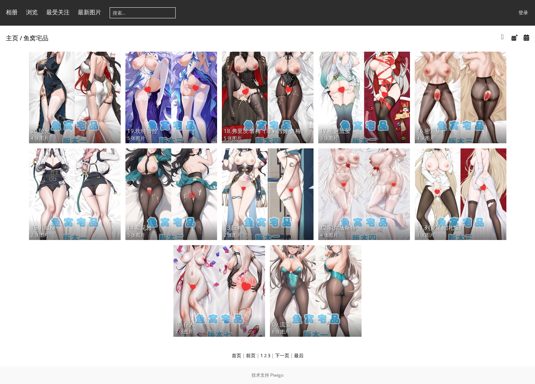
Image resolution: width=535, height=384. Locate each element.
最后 (299, 355)
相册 (12, 12)
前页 (251, 355)
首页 (236, 355)
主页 (12, 38)
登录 (523, 12)
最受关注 (58, 12)
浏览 (32, 12)
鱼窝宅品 (35, 38)
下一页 (282, 355)
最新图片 (89, 12)
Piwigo (276, 375)
